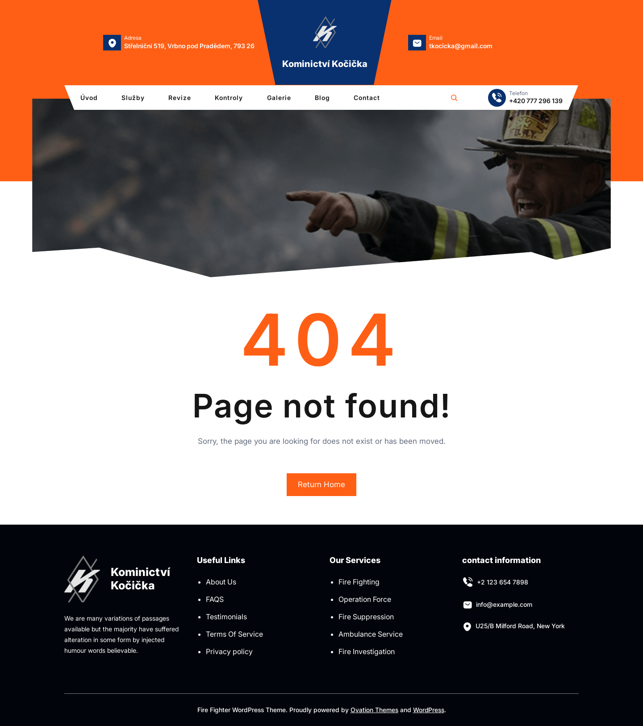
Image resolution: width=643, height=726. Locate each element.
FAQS (215, 599)
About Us (221, 581)
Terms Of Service (234, 634)
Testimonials (226, 616)
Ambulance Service (370, 634)
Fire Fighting (359, 581)
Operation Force (364, 599)
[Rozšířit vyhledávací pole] (454, 97)
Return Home (321, 484)
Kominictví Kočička (324, 63)
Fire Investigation (366, 651)
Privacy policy (229, 651)
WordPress (428, 709)
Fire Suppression (366, 616)
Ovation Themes (374, 709)
